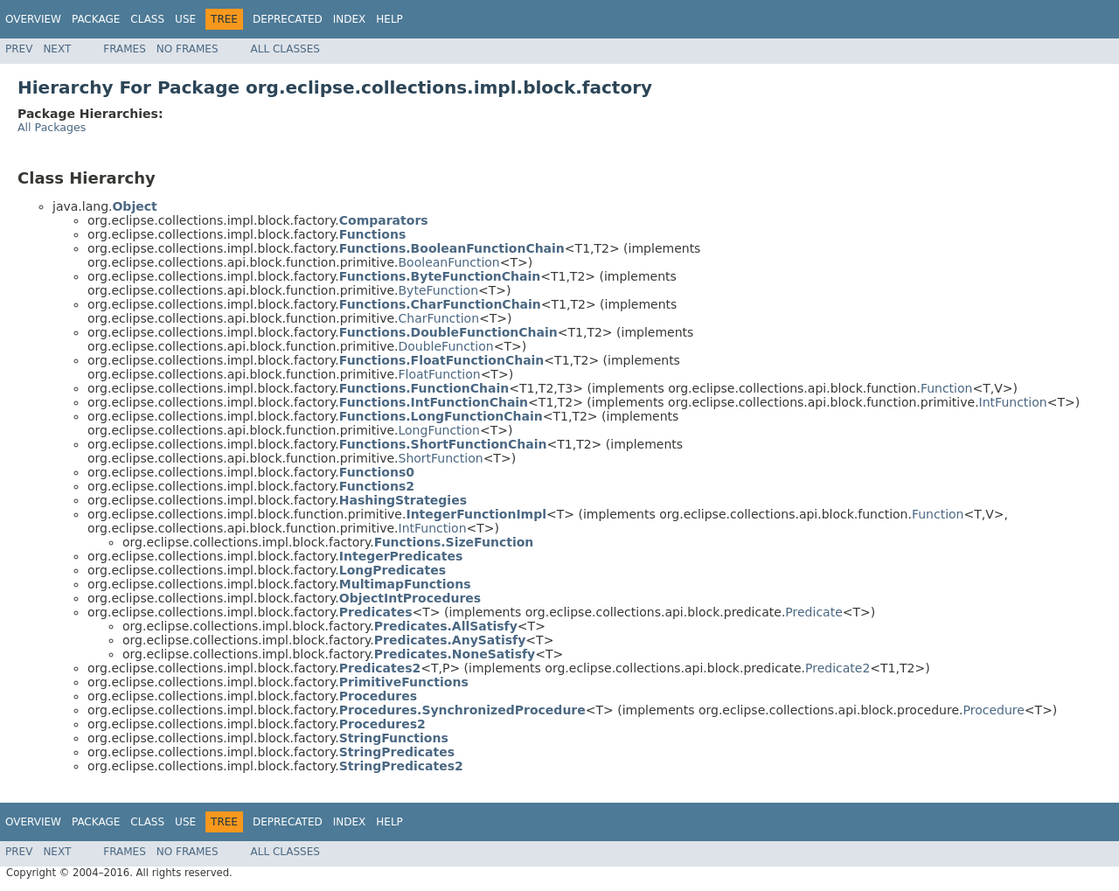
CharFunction (439, 318)
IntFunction (1013, 402)
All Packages (51, 127)
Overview (33, 19)
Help (389, 19)
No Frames (187, 49)
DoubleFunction (446, 346)
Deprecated (288, 19)
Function (947, 388)
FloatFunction (440, 374)
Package (96, 19)
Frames (124, 49)
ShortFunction (441, 458)
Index (349, 19)
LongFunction (439, 430)
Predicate (813, 612)
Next (57, 49)
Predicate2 (837, 668)
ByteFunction (439, 290)
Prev (18, 49)
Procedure (994, 710)
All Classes (285, 49)
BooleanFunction (449, 262)
